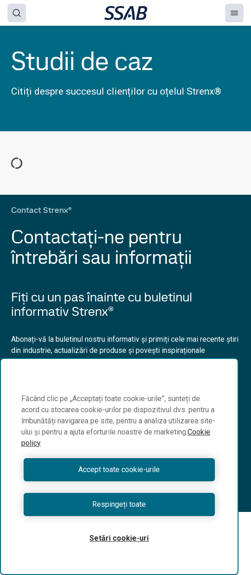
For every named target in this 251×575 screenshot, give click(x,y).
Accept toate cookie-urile (119, 469)
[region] (119, 466)
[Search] (16, 13)
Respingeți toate (119, 504)
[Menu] (234, 13)
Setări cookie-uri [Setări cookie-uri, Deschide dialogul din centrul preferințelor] (119, 538)
